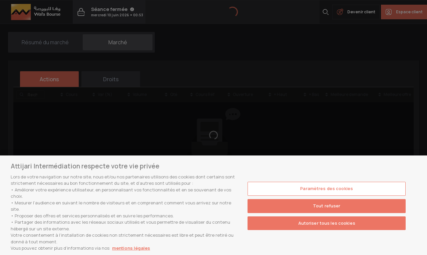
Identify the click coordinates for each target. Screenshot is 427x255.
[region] (213, 205)
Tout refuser (327, 206)
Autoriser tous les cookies (326, 223)
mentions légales (131, 248)
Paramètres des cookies (326, 189)
